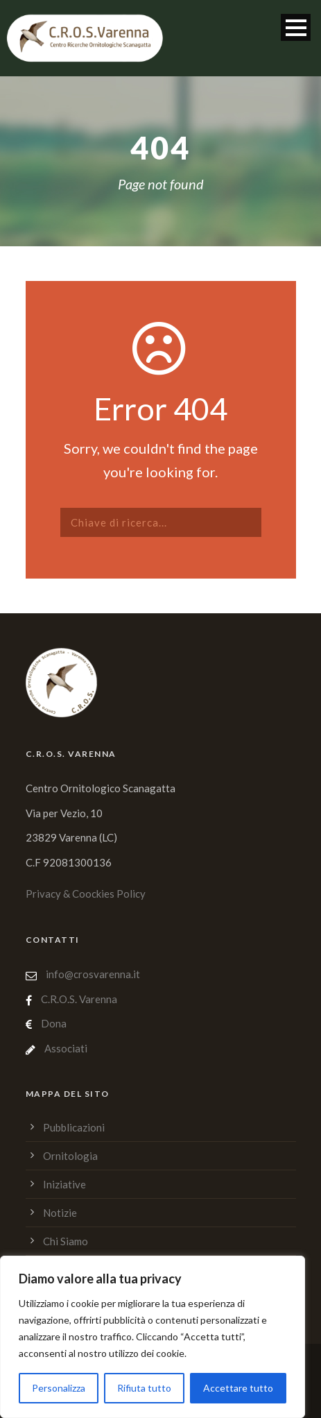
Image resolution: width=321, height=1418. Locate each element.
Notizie (60, 1212)
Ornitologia (70, 1156)
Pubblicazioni (74, 1127)
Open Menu (296, 27)
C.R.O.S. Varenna (79, 999)
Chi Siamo (65, 1241)
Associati (65, 1048)
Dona (54, 1023)
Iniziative (64, 1184)
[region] (152, 1337)
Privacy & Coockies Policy (86, 893)
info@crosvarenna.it (92, 974)
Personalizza (58, 1388)
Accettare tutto (238, 1388)
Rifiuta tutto (144, 1388)
